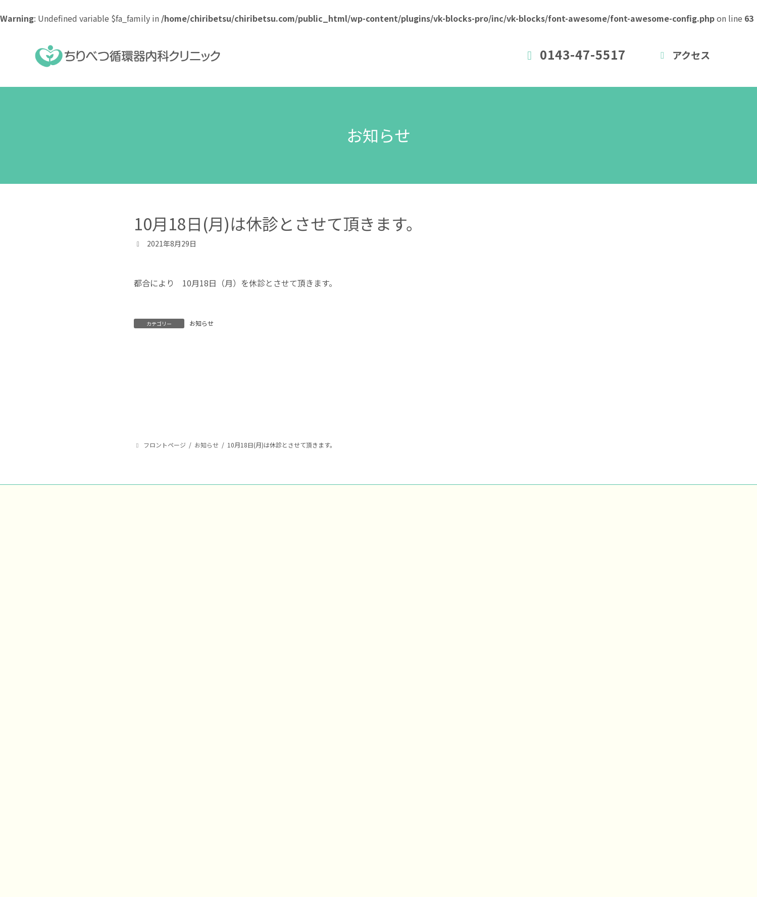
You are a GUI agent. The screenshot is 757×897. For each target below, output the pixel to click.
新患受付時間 (422, 661)
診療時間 (414, 697)
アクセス (683, 55)
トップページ (422, 624)
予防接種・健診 (426, 734)
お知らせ (201, 323)
